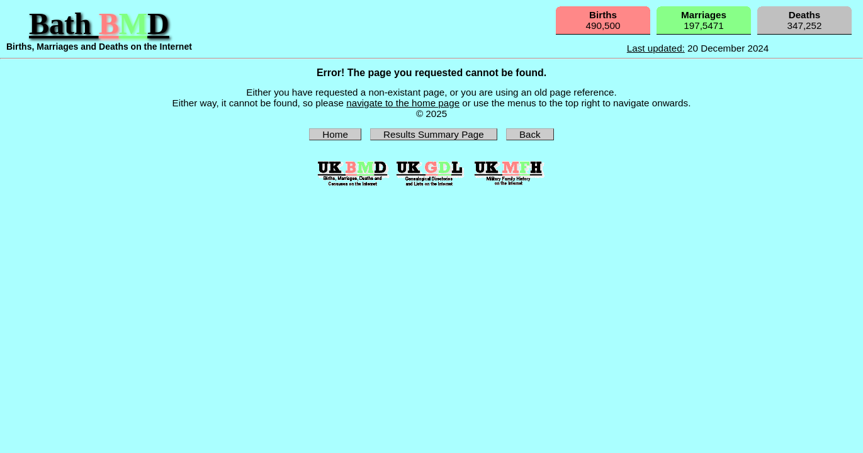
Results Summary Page (433, 134)
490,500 (603, 20)
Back (530, 134)
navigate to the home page (403, 103)
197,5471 (703, 20)
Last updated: (656, 48)
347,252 (804, 20)
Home (335, 134)
